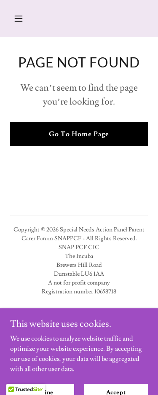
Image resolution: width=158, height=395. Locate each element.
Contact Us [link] (78, 324)
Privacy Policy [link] (79, 312)
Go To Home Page (79, 134)
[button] (26, 18)
